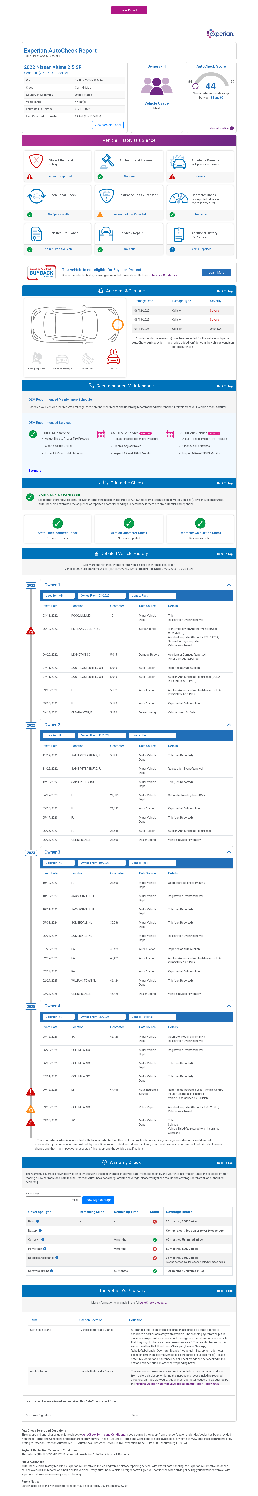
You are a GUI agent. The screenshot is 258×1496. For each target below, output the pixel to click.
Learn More (216, 272)
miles (75, 1199)
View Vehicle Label (108, 125)
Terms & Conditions (164, 275)
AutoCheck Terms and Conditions (103, 1434)
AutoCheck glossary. (153, 1302)
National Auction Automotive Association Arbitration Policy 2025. (178, 1383)
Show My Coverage (98, 1200)
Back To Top (225, 291)
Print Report (129, 10)
